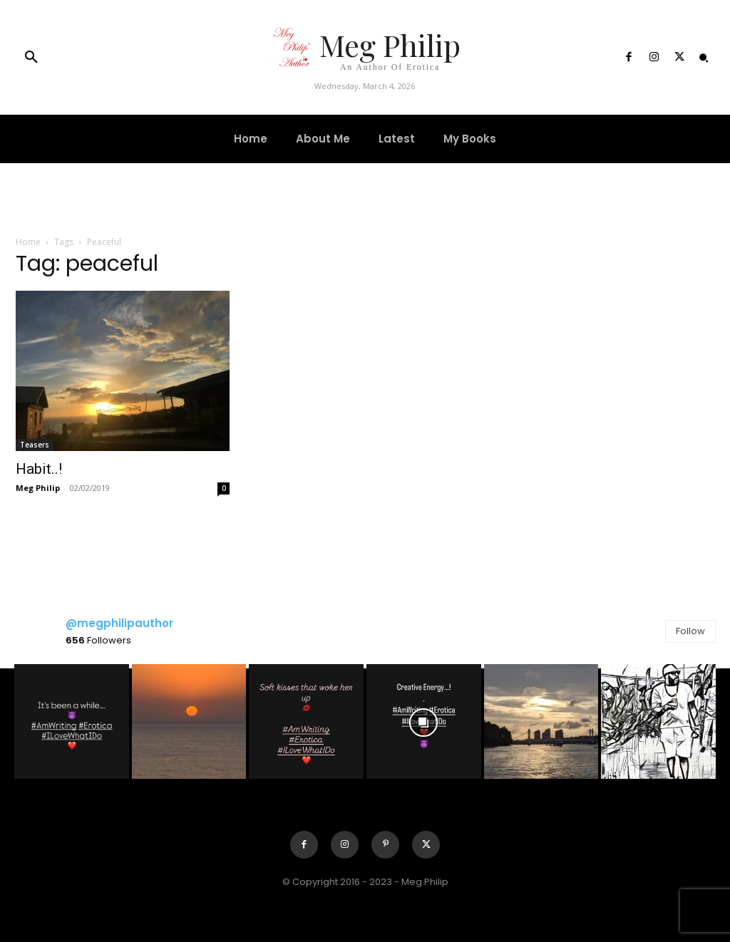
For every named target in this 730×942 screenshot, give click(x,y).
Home (28, 242)
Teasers (34, 445)
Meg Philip (38, 487)
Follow (690, 631)
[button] (31, 58)
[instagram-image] (71, 721)
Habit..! (39, 468)
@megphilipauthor (119, 623)
